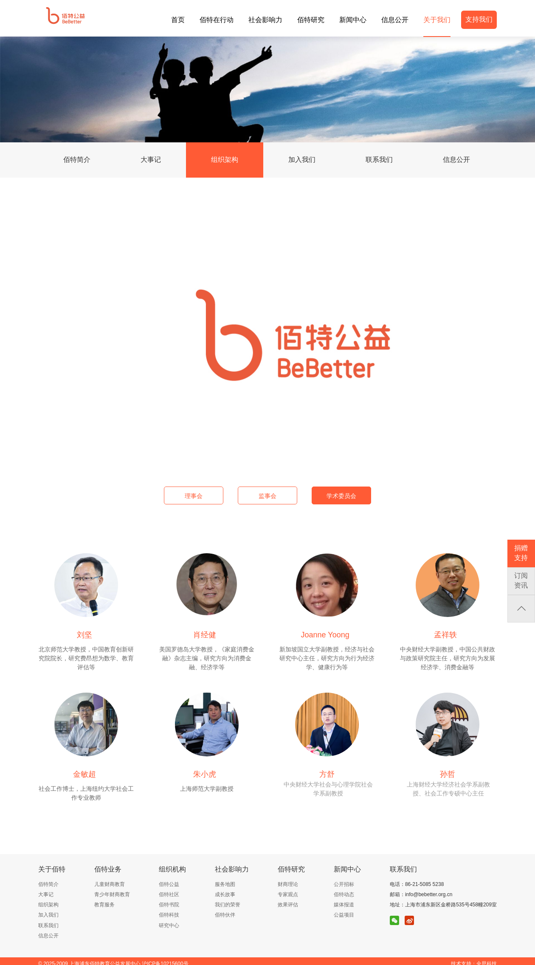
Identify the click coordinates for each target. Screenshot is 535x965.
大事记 (151, 159)
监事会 (267, 495)
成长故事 (225, 894)
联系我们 (379, 159)
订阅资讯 (521, 580)
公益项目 (344, 915)
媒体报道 (344, 905)
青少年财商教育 (112, 894)
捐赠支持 (521, 552)
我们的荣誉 (227, 905)
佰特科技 (169, 915)
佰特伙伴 (225, 915)
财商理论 (288, 884)
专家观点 (288, 894)
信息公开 (456, 159)
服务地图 (225, 884)
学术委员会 (341, 495)
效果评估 (288, 905)
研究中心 (169, 925)
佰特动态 (344, 894)
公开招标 (344, 884)
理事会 (194, 495)
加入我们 (301, 159)
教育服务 (104, 905)
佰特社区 (169, 894)
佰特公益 (169, 884)
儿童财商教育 (109, 884)
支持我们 (479, 19)
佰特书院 (169, 905)
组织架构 (224, 159)
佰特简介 (76, 159)
